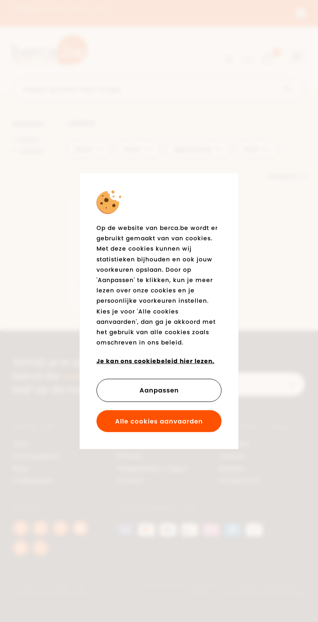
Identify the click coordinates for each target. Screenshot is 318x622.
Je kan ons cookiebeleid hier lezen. (155, 361)
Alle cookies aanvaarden (159, 421)
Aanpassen (159, 390)
